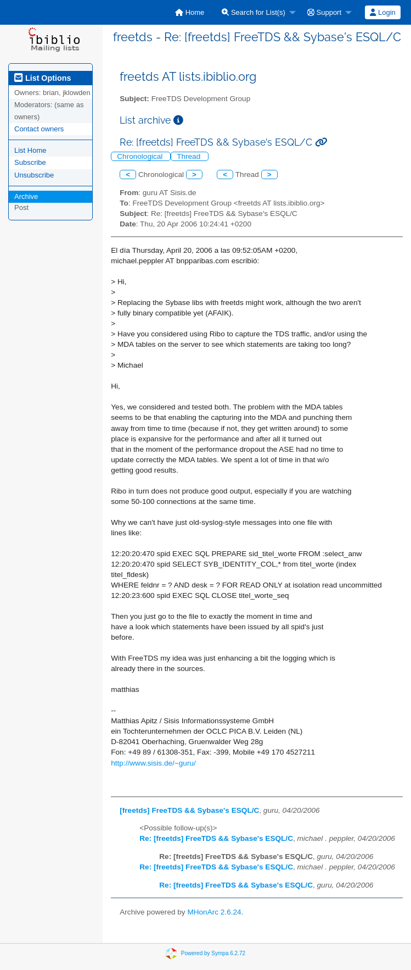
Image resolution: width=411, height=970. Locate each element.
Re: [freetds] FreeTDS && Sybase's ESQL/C (216, 838)
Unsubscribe (34, 175)
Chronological (141, 156)
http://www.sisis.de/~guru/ (153, 763)
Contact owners (39, 129)
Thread (189, 156)
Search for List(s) (253, 12)
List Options (42, 78)
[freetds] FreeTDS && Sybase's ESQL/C (189, 810)
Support (324, 12)
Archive (26, 196)
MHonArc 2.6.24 (214, 912)
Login (382, 12)
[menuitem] (189, 12)
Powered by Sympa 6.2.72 (213, 953)
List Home (30, 150)
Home (189, 12)
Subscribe (30, 162)
